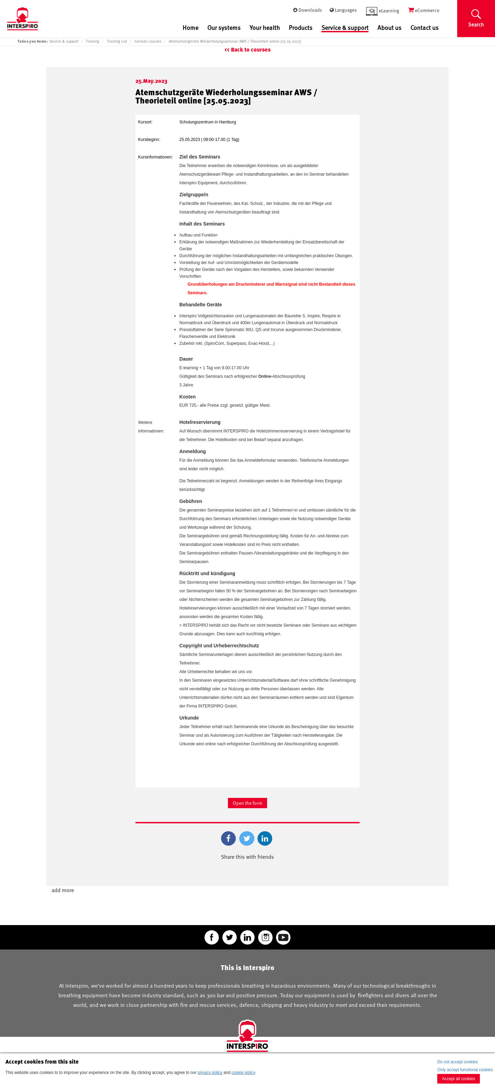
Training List (117, 41)
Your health (265, 27)
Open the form (247, 802)
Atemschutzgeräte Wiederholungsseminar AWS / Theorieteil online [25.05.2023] (235, 41)
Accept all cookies (458, 1078)
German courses (147, 41)
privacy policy (210, 1072)
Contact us (424, 27)
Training (92, 41)
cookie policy (243, 1072)
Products (300, 27)
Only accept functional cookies (465, 1069)
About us (389, 27)
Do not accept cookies (457, 1061)
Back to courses (251, 49)
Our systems (224, 27)
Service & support (344, 28)
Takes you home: (33, 41)
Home (190, 27)
